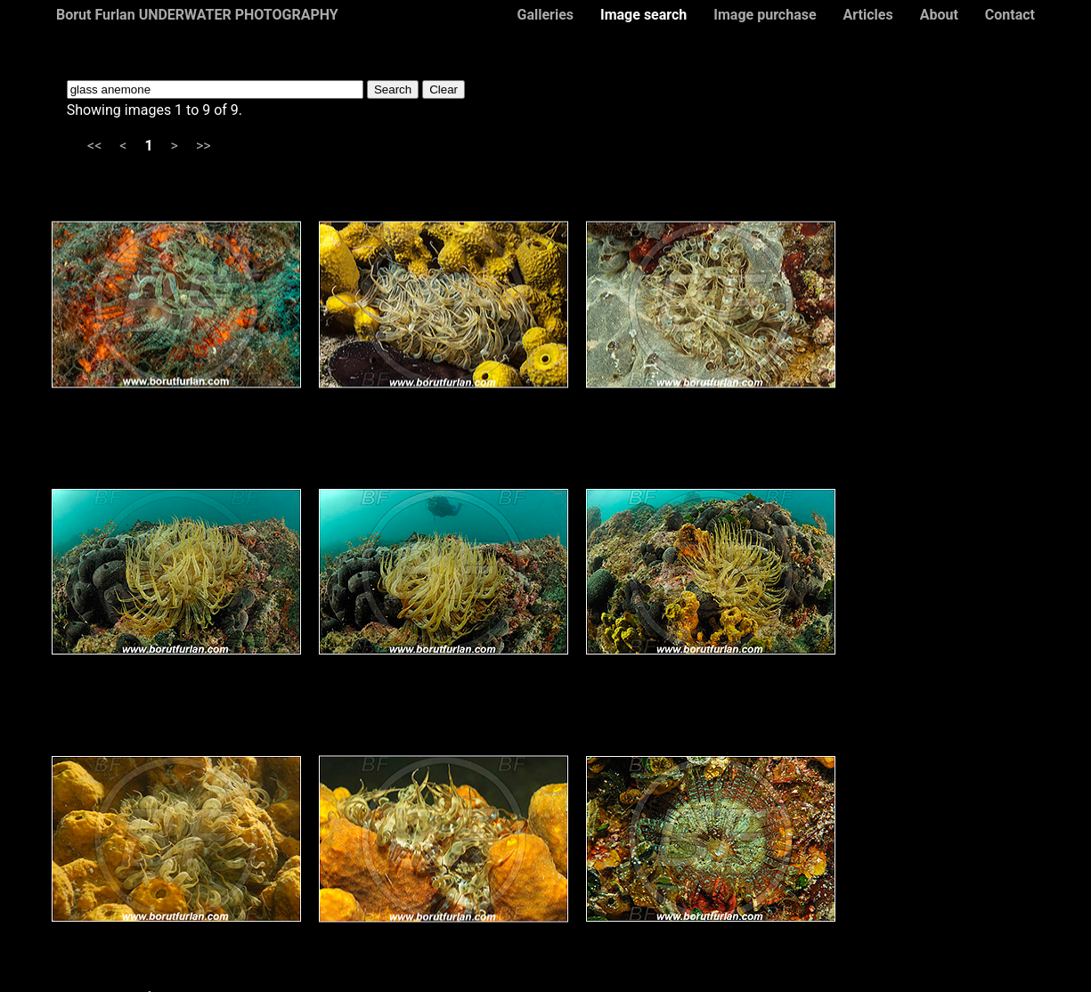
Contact (1010, 14)
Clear (443, 89)
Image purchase (764, 14)
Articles (868, 14)
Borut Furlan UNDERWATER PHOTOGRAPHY (197, 14)
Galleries (545, 14)
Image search (643, 14)
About (939, 14)
